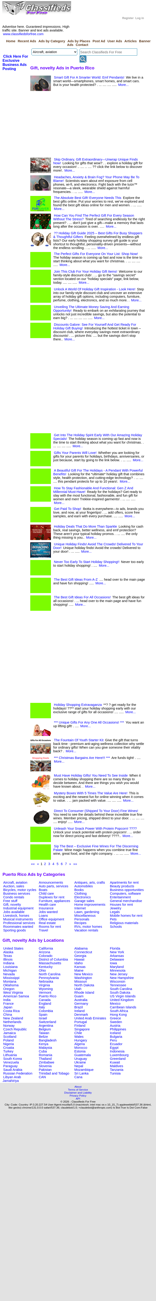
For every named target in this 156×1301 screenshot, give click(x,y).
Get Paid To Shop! (67, 509)
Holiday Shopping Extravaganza (78, 705)
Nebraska (46, 981)
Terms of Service (78, 1089)
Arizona (44, 952)
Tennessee (118, 985)
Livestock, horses (16, 915)
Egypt (114, 1047)
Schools (116, 926)
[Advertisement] (66, 125)
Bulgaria (116, 1036)
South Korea (12, 1059)
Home (10, 41)
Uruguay (80, 1059)
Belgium (45, 1029)
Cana (78, 1077)
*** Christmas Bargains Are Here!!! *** (82, 758)
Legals (115, 912)
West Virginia (13, 992)
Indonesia (117, 1051)
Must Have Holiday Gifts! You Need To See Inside (91, 775)
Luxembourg (119, 1055)
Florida (115, 948)
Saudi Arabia (12, 1070)
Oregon (8, 989)
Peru (113, 1040)
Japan (7, 1007)
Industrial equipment (18, 908)
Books (79, 890)
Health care (47, 904)
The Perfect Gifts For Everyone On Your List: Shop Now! (96, 254)
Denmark (81, 1014)
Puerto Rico (47, 996)
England (45, 1003)
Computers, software (125, 893)
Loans (43, 915)
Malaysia (45, 1047)
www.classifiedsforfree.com (23, 34)
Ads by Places (78, 41)
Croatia (8, 1047)
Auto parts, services (53, 886)
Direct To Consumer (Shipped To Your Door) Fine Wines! (96, 811)
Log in (139, 18)
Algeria (79, 1044)
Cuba (43, 1051)
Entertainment (120, 897)
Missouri (80, 981)
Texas (7, 956)
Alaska (8, 952)
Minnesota (117, 970)
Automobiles (83, 886)
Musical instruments (18, 919)
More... (123, 85)
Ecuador (116, 1044)
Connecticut (83, 952)
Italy (42, 1007)
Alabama (81, 948)
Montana (9, 981)
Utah (77, 989)
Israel (43, 1018)
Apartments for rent (124, 882)
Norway (9, 1025)
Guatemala (82, 1055)
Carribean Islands (123, 1007)
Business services (16, 893)
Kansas (80, 967)
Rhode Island (84, 992)
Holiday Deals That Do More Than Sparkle (85, 526)
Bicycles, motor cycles (19, 890)
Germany (81, 1003)
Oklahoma (11, 985)
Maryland (117, 967)
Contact (82, 45)
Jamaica (9, 1033)
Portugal (80, 1022)
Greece (115, 1018)
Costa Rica (11, 1011)
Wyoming (46, 989)
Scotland (9, 1036)
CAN (42, 1077)
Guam (79, 996)
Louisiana (10, 967)
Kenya (43, 1044)
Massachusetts (50, 963)
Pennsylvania (49, 978)
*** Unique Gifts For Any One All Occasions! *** (89, 722)
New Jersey (119, 974)
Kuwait (115, 1062)
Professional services (19, 923)
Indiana (8, 963)
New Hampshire (122, 978)
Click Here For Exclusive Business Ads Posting (15, 62)
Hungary (80, 1040)
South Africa (119, 1011)
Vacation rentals (86, 930)
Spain (43, 1014)
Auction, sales (13, 886)
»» (75, 864)
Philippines (118, 1029)
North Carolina (50, 974)
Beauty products (122, 886)
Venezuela (11, 1062)
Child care (46, 893)
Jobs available (14, 912)
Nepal (78, 1066)
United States (13, 948)
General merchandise (126, 901)
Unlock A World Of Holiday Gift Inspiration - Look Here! (94, 289)
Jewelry (115, 908)
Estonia (80, 1051)
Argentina (46, 1025)
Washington (83, 978)
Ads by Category (51, 41)
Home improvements (89, 904)
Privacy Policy (78, 1095)
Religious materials (124, 923)
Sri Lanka (81, 1073)
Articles (130, 41)
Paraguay (10, 1066)
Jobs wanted (48, 912)
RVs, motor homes (88, 926)
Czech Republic (15, 1029)
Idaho (78, 963)
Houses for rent (121, 904)
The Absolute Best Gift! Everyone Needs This (87, 198)
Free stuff (10, 901)
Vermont (45, 992)
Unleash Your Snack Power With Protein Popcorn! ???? (95, 828)
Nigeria (8, 1044)
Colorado (45, 956)
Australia (80, 1000)
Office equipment (51, 919)
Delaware (117, 959)
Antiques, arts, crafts (89, 882)
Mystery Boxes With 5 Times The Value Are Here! (90, 793)
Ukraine (80, 1062)
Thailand (45, 1059)
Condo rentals (13, 897)
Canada (44, 1000)
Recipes (80, 923)
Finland (79, 1025)
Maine (79, 970)
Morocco (80, 1047)
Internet (80, 908)
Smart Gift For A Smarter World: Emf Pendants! (89, 77)
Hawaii (79, 959)
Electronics (82, 897)
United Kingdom (122, 1000)
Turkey (8, 1051)
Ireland (79, 1011)
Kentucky (46, 967)
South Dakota (120, 992)
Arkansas (117, 956)
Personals (81, 919)
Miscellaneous (85, 915)
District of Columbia (53, 959)
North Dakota (84, 985)
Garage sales (84, 901)
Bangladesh (47, 1040)
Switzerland (47, 1022)
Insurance (46, 908)
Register (128, 18)
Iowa (113, 963)
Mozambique (84, 1070)
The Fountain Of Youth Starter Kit (78, 740)
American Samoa (16, 996)
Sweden (116, 1022)
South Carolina (121, 989)
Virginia (44, 985)
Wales (79, 1036)
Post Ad (98, 41)
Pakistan (45, 1070)
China (7, 1014)
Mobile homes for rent (126, 915)
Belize (43, 1036)
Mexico (115, 1003)
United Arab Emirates (90, 1018)
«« (33, 864)
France (8, 1003)
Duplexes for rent (51, 897)
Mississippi (11, 978)
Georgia (80, 956)
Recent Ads (27, 41)
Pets (113, 919)
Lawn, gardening (86, 912)
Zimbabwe (46, 1062)
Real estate (47, 923)
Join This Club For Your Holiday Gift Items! (85, 271)
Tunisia (115, 1073)
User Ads (114, 41)
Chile (78, 1033)
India (7, 1000)
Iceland (115, 1033)
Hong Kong (118, 1014)
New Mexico (83, 974)
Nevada (9, 974)
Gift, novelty (12, 904)
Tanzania (116, 1070)
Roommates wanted (18, 926)
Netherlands (12, 1022)
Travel (43, 930)
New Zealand (13, 1018)
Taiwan (44, 1033)
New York (117, 952)
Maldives (116, 1066)
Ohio (42, 970)
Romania (45, 1055)
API (78, 1098)
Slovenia (45, 1066)
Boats (43, 890)
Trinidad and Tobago (54, 1073)
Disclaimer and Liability (78, 1092)
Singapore (82, 1029)
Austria (115, 1025)
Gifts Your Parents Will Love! (75, 453)
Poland (8, 1040)
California (46, 948)
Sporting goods (14, 930)
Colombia (46, 1011)
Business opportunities (127, 890)
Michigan (10, 970)
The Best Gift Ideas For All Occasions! (82, 597)
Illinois (8, 959)
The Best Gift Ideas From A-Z (76, 579)
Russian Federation (17, 1073)
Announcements (51, 882)
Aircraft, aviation (15, 882)
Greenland (117, 1059)
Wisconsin (117, 981)
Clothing (80, 893)
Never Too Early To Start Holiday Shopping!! (86, 562)
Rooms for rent (50, 926)
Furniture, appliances (54, 901)
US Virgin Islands (123, 996)
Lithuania (10, 1055)
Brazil (78, 1007)
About (78, 1086)
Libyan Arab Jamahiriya (12, 1079)
